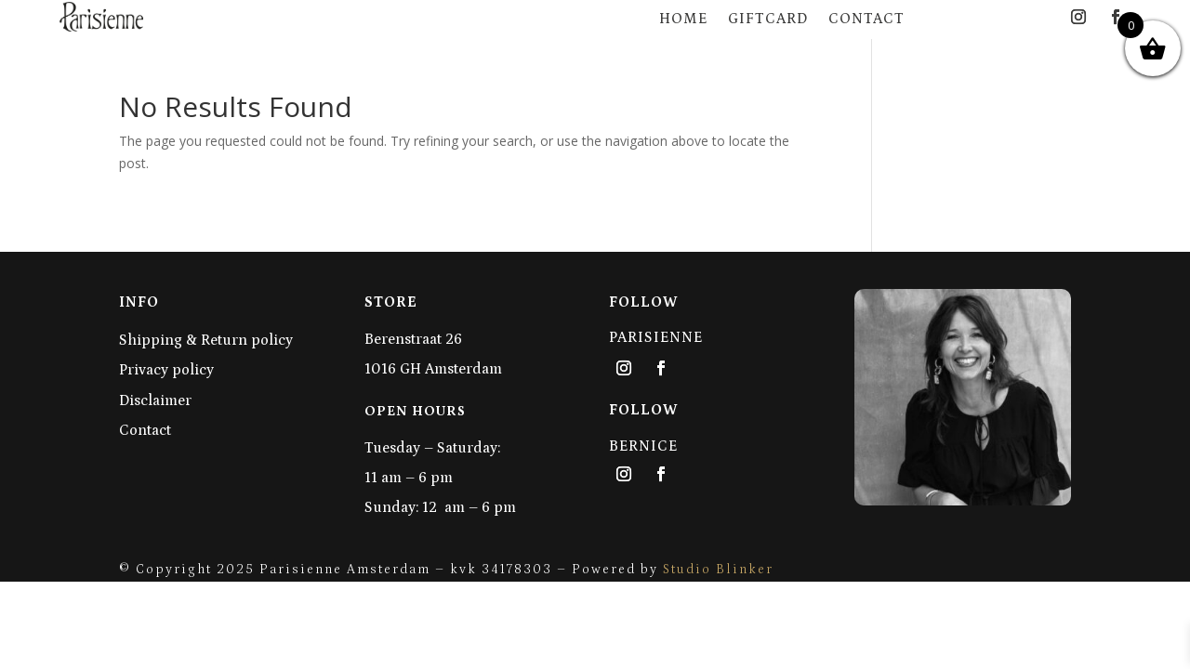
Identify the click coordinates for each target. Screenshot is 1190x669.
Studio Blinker (718, 569)
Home (683, 18)
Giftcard (768, 18)
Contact (866, 18)
